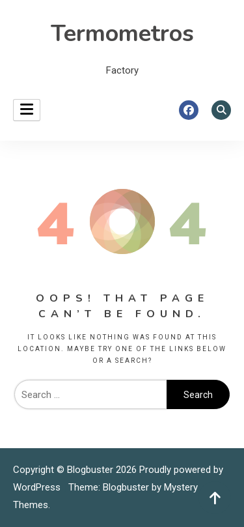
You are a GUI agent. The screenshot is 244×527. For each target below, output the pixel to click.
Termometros (122, 34)
